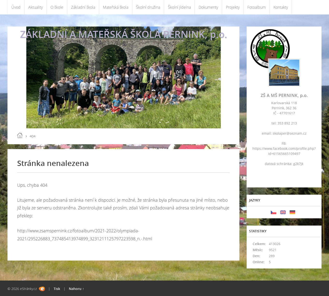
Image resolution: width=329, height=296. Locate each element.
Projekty (233, 7)
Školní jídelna (179, 7)
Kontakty (280, 7)
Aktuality (35, 7)
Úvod (16, 7)
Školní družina (148, 7)
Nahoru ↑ (76, 288)
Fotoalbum (256, 7)
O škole (56, 7)
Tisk (57, 288)
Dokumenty (208, 7)
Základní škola (83, 7)
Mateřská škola (115, 7)
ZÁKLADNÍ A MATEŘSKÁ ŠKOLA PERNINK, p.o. (123, 34)
